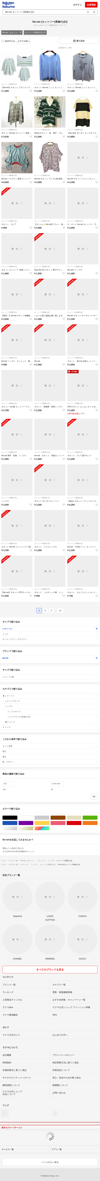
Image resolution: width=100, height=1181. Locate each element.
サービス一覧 (8, 1149)
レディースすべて (51, 701)
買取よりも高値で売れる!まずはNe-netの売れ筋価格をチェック (50, 850)
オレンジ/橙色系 (97, 823)
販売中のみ (8, 41)
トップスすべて (53, 712)
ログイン (77, 4)
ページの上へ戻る (50, 1162)
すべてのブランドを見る (50, 969)
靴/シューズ (51, 722)
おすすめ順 (24, 41)
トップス (51, 706)
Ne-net (50, 658)
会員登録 (91, 4)
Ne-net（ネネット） (12, 32)
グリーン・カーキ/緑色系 (97, 818)
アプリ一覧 (57, 1149)
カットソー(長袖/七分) (35, 32)
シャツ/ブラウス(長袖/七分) (53, 717)
